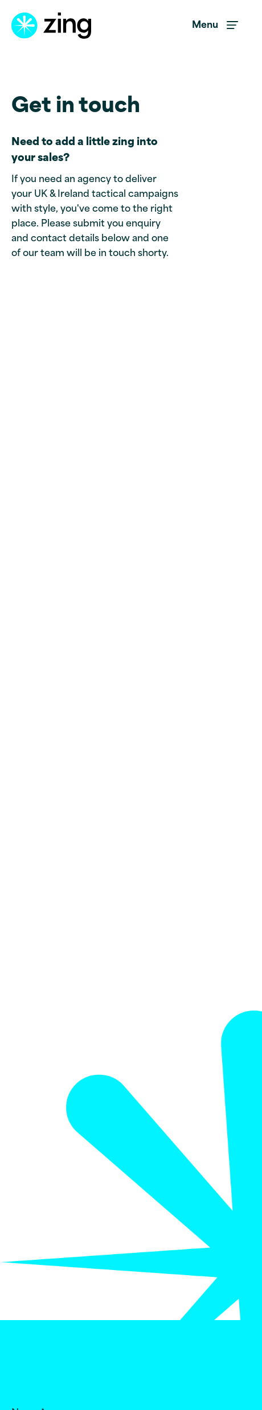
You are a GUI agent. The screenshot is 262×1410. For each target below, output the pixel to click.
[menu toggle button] (216, 25)
